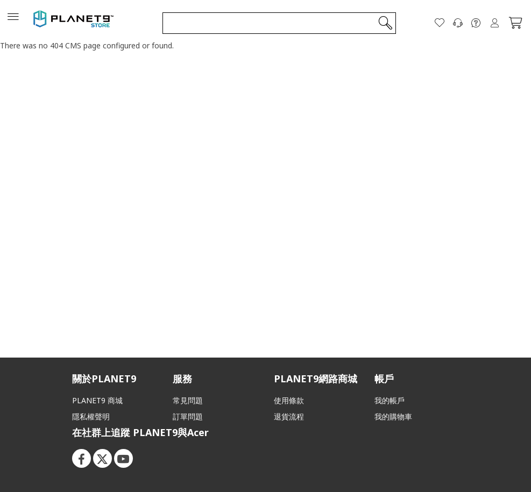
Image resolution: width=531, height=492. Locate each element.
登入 (494, 22)
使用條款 (289, 400)
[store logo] (73, 22)
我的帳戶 (389, 400)
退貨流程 (289, 416)
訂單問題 (188, 416)
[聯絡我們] (457, 22)
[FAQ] (476, 22)
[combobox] (278, 22)
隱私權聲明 (91, 416)
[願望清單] (439, 22)
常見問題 (188, 400)
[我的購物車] (515, 22)
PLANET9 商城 (97, 400)
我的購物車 (393, 416)
